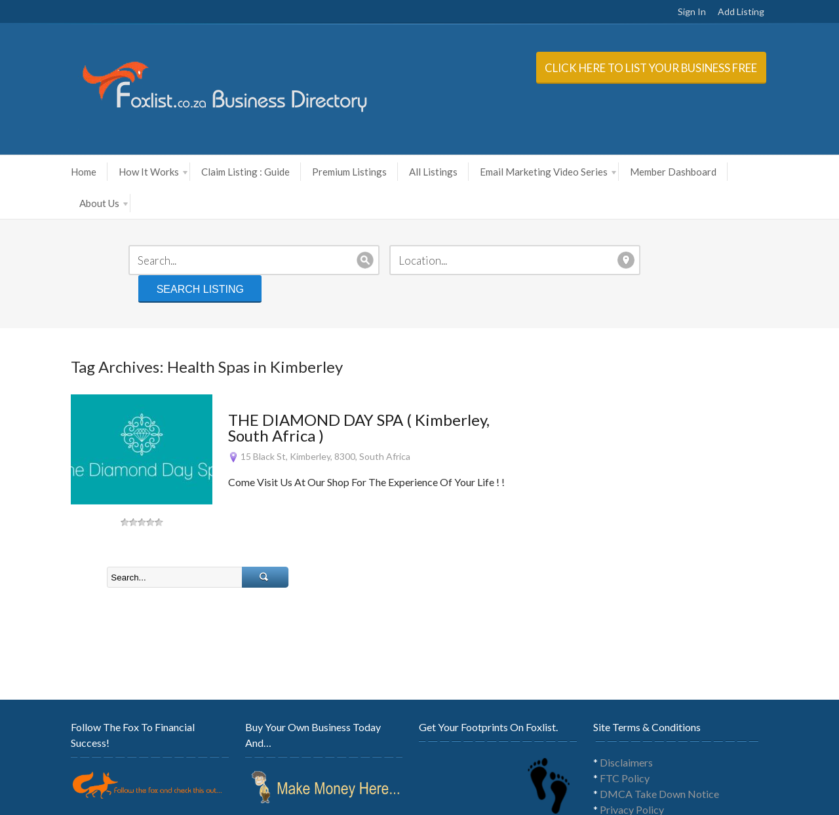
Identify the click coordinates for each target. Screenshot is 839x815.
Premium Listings (318, 172)
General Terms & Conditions (676, 765)
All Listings (402, 172)
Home (52, 172)
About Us (731, 172)
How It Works (121, 172)
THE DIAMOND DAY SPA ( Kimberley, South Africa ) (349, 367)
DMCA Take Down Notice (673, 733)
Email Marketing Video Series (516, 172)
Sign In (723, 11)
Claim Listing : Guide (214, 172)
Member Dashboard (641, 172)
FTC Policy (638, 717)
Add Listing (772, 11)
